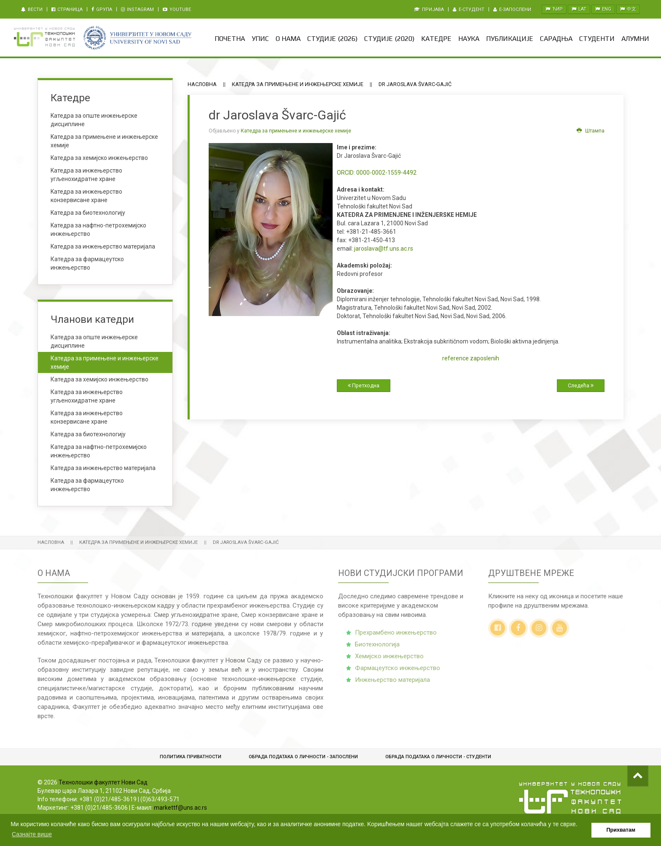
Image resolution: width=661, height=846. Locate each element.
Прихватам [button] (621, 830)
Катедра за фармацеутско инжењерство (87, 263)
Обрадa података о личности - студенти (438, 757)
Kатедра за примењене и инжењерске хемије (104, 141)
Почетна (230, 39)
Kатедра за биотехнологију (88, 212)
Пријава (429, 9)
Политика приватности (190, 757)
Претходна (363, 385)
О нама (288, 39)
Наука (468, 39)
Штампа (591, 131)
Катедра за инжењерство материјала (103, 468)
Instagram (137, 9)
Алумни (635, 39)
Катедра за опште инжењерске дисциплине (94, 341)
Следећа (581, 385)
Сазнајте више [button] (32, 834)
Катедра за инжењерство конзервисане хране (87, 417)
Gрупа (101, 9)
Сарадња (556, 39)
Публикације (509, 39)
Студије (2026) (332, 39)
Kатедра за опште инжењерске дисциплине (94, 119)
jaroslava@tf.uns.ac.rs (383, 248)
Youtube (177, 9)
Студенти (597, 39)
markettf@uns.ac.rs (180, 807)
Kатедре (436, 39)
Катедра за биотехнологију (88, 434)
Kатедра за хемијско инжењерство (99, 157)
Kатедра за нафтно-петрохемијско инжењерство (98, 229)
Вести (32, 9)
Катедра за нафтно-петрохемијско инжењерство (99, 451)
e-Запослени (512, 9)
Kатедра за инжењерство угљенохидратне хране (86, 174)
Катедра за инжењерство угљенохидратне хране (87, 396)
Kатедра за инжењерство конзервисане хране (86, 195)
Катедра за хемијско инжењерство (99, 379)
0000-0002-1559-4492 (376, 172)
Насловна (202, 84)
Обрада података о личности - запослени (303, 757)
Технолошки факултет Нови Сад (103, 782)
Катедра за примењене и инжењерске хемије (297, 84)
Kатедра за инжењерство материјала (103, 246)
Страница (67, 9)
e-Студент (468, 9)
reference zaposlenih (470, 358)
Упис (260, 39)
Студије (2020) (389, 39)
